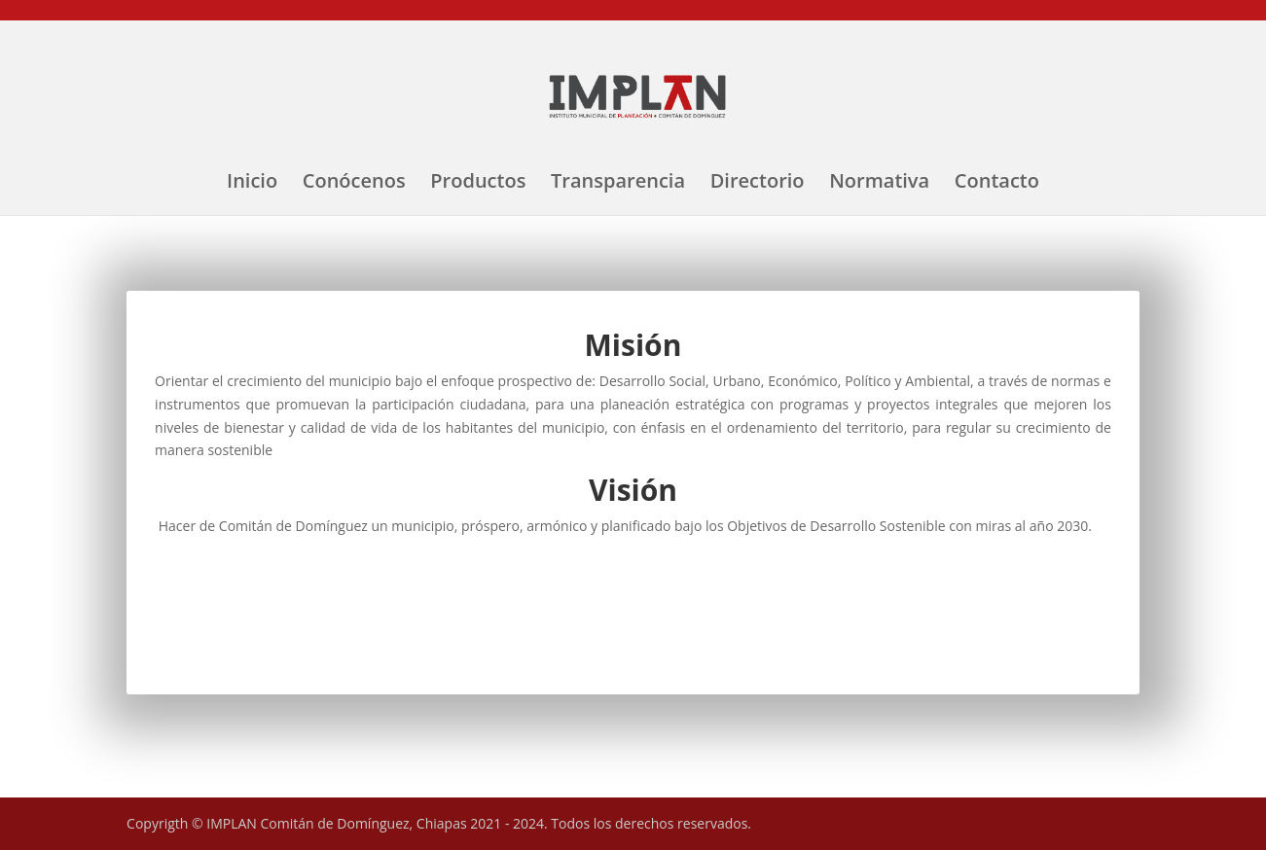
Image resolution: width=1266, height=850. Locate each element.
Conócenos (354, 184)
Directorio (757, 184)
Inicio (252, 184)
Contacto (997, 184)
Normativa (879, 184)
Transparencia (618, 184)
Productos (477, 184)
